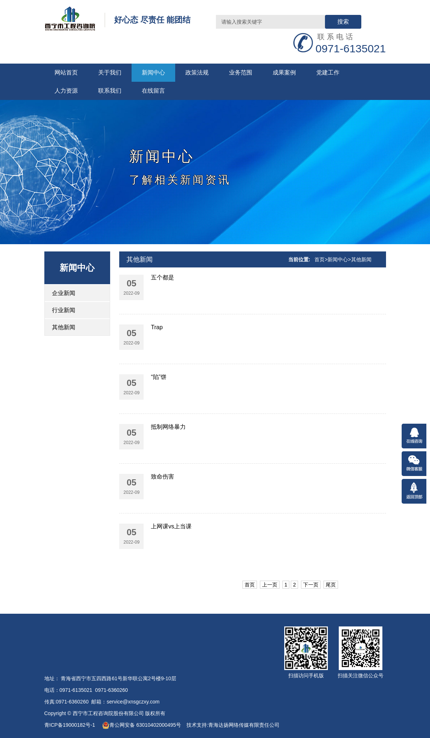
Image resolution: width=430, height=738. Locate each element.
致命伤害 (162, 476)
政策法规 (197, 72)
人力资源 (66, 91)
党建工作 (327, 72)
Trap (156, 327)
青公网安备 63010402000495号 (141, 725)
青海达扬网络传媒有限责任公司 (244, 725)
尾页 (331, 585)
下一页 (310, 585)
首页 (319, 259)
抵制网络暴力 (168, 427)
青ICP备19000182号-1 (70, 725)
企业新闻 (63, 293)
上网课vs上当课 (171, 526)
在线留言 (153, 91)
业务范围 (240, 72)
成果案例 (284, 72)
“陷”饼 (158, 377)
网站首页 (66, 72)
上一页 (269, 585)
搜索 (343, 22)
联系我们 (109, 91)
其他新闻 (63, 327)
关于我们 (109, 72)
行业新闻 (63, 310)
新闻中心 (153, 72)
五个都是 (162, 277)
